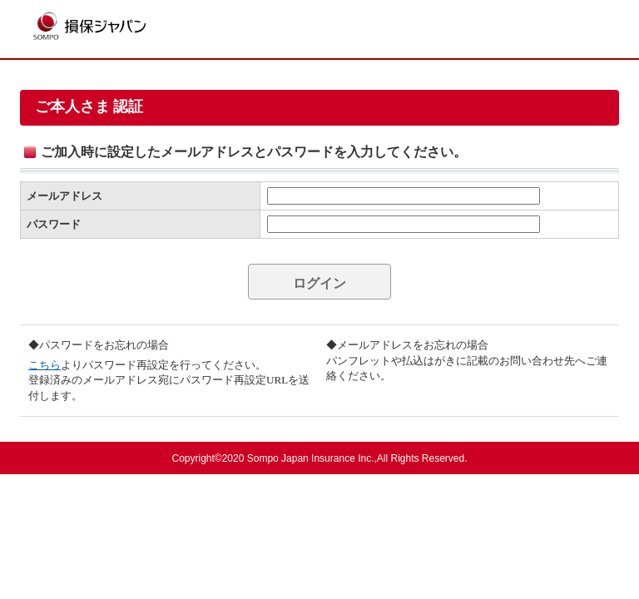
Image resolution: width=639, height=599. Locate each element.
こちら (44, 365)
